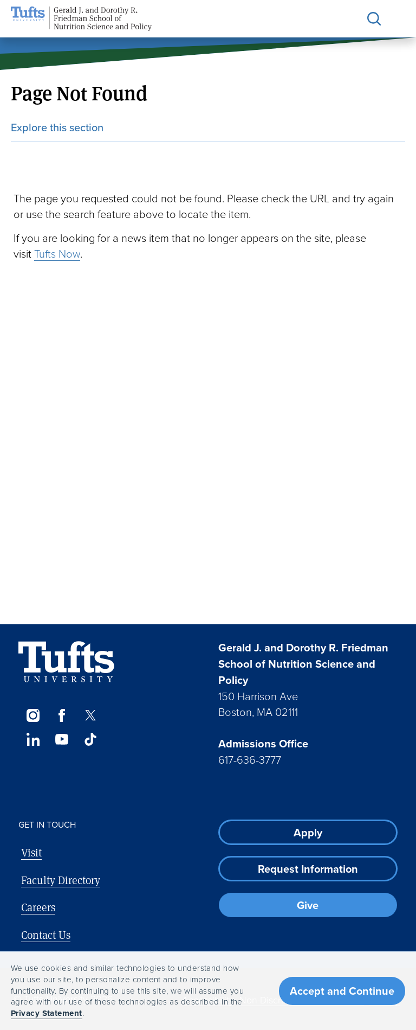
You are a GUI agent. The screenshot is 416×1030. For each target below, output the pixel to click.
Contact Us (45, 934)
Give (307, 905)
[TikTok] (90, 739)
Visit (31, 852)
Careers (38, 907)
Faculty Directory (60, 880)
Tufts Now (57, 253)
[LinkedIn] (32, 739)
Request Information (308, 869)
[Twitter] (90, 715)
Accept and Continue (342, 991)
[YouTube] (61, 739)
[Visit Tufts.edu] (66, 662)
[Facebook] (61, 715)
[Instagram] (32, 715)
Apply (308, 832)
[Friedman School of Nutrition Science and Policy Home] (81, 19)
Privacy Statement (46, 1013)
